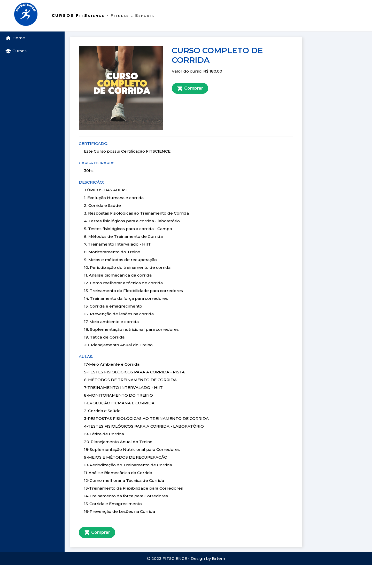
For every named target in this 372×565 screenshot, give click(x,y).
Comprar (190, 88)
